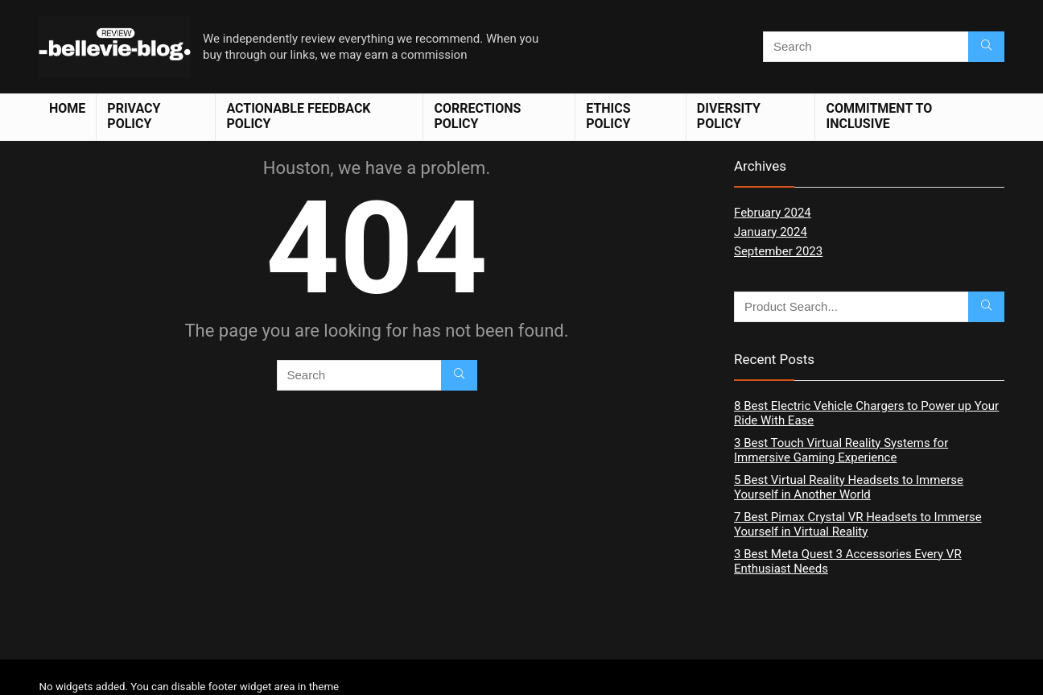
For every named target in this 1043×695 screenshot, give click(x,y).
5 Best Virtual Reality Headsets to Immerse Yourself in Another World (848, 487)
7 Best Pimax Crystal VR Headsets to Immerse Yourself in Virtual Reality (858, 524)
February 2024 (772, 212)
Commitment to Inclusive (879, 116)
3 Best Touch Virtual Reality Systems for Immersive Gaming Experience (841, 450)
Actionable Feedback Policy (298, 116)
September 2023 (778, 251)
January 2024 (770, 232)
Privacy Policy (133, 116)
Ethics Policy (608, 116)
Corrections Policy (477, 116)
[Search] (986, 46)
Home (67, 108)
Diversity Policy (729, 116)
